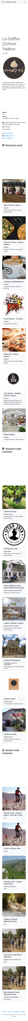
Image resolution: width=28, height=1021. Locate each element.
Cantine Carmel (10, 734)
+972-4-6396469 (8, 133)
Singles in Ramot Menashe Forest (10, 920)
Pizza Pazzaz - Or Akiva (13, 319)
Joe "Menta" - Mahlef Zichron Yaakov (12, 394)
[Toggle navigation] (25, 2)
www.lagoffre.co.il (9, 138)
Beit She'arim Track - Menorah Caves (12, 993)
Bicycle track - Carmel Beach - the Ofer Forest (13, 814)
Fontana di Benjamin (12, 660)
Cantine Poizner (10, 512)
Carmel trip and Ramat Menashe (13, 956)
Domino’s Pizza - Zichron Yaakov (14, 243)
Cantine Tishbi (9, 699)
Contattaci (22, 1011)
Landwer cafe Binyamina (13, 282)
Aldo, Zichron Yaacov (12, 205)
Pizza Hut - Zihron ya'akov (11, 355)
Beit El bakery (9, 434)
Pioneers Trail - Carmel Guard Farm (13, 883)
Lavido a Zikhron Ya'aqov (14, 623)
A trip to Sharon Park (12, 848)
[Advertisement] (14, 21)
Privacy (4, 1011)
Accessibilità (15, 1011)
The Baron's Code (11, 549)
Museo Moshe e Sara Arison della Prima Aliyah (14, 587)
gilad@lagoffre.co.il (9, 136)
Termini (9, 1011)
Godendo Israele (10, 2)
